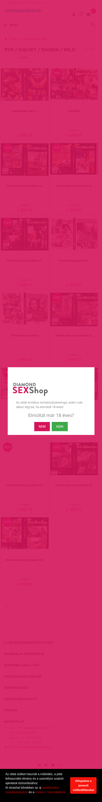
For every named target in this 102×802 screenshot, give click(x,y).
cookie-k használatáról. (50, 792)
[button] (6, 797)
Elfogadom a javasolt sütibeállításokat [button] (83, 785)
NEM (42, 426)
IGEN (59, 426)
